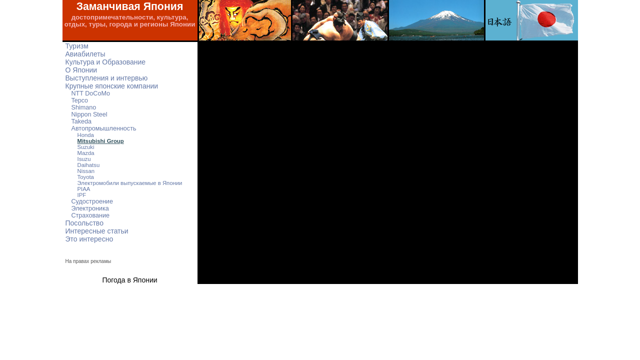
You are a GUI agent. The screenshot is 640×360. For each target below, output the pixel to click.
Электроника (90, 208)
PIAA (84, 189)
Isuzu (84, 159)
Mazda (86, 153)
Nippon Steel (90, 114)
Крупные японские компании (112, 86)
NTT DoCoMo (91, 93)
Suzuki (86, 147)
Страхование (91, 215)
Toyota (86, 177)
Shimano (84, 107)
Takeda (82, 121)
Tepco (80, 100)
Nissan (86, 171)
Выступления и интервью (107, 78)
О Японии (82, 70)
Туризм (77, 46)
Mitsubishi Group (101, 141)
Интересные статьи (97, 231)
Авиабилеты (86, 54)
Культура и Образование (106, 62)
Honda (86, 135)
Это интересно (90, 239)
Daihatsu (89, 165)
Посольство (85, 223)
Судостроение (92, 201)
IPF (82, 195)
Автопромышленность (104, 128)
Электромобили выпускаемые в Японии (130, 183)
